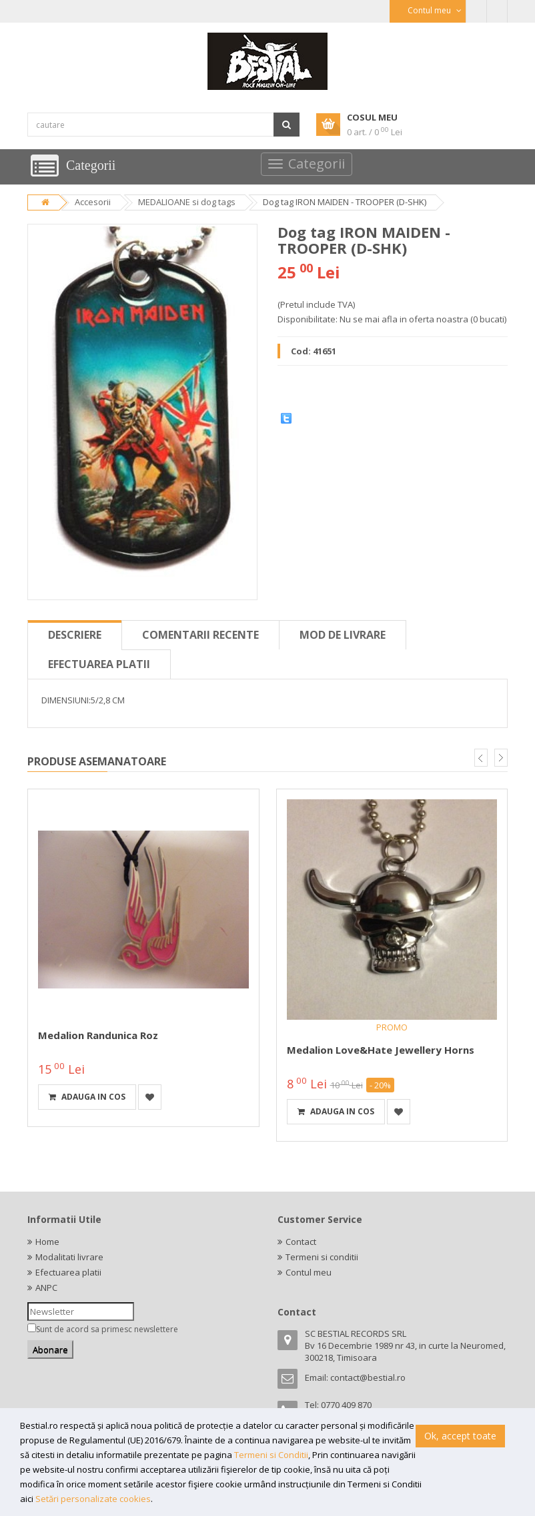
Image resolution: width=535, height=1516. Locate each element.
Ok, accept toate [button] (460, 1435)
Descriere (74, 634)
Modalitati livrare (69, 1257)
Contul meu (309, 1272)
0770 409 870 (346, 1405)
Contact (301, 1242)
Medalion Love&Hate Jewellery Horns (380, 1049)
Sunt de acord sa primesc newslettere (107, 1329)
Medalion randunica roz (98, 1035)
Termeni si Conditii (271, 1455)
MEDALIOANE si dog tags (186, 202)
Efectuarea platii (99, 664)
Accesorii (93, 202)
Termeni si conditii (322, 1257)
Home (47, 1242)
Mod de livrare (343, 634)
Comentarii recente (200, 634)
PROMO (392, 1027)
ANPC (46, 1288)
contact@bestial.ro (368, 1377)
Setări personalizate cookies (93, 1499)
